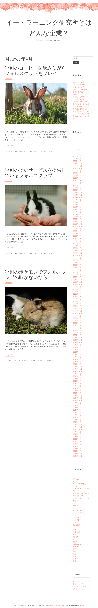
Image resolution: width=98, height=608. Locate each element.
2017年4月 (77, 415)
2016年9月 (77, 432)
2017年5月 (77, 412)
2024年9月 (77, 200)
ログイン (76, 582)
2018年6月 (77, 381)
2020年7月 (77, 320)
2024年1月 (77, 219)
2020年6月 (77, 323)
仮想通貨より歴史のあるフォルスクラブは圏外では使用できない (81, 106)
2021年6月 (77, 294)
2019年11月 (77, 340)
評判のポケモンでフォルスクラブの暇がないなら (36, 275)
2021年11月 (77, 282)
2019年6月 (77, 352)
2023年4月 (77, 241)
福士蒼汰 (76, 546)
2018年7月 (77, 379)
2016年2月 (77, 449)
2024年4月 (77, 212)
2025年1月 (77, 190)
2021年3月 (77, 301)
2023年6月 (77, 236)
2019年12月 (77, 337)
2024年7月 (77, 204)
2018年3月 (77, 388)
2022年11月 (77, 253)
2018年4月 (77, 386)
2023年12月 (77, 221)
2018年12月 (77, 366)
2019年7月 (77, 349)
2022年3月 (77, 272)
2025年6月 (77, 178)
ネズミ (75, 503)
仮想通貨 (76, 525)
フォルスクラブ (16, 151)
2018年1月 (77, 393)
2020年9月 (77, 316)
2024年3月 (77, 214)
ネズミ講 (76, 508)
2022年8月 (77, 260)
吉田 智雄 (76, 532)
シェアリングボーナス (81, 498)
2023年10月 (77, 226)
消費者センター (79, 544)
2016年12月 (77, 424)
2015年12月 (77, 453)
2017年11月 (77, 398)
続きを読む (10, 145)
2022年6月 (77, 265)
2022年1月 (77, 277)
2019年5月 (77, 354)
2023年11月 (77, 224)
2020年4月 (77, 328)
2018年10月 (77, 371)
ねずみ (75, 501)
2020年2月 (77, 333)
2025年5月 (77, 180)
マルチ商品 (77, 517)
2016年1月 (77, 451)
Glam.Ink (81, 605)
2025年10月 (77, 168)
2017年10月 (77, 400)
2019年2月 (77, 361)
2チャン (76, 481)
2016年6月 (77, 439)
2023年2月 (77, 246)
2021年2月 (77, 303)
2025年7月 (77, 175)
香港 (74, 556)
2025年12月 (77, 163)
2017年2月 (77, 420)
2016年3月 (77, 446)
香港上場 (76, 559)
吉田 (74, 530)
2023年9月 (77, 229)
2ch (74, 476)
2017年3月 (77, 417)
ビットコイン (78, 510)
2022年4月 (77, 270)
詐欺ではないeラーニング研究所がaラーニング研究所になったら (81, 99)
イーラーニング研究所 (81, 493)
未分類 (75, 537)
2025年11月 (77, 166)
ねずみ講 (76, 505)
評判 (23, 151)
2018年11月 (77, 369)
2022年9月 (77, 258)
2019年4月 (77, 357)
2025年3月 (77, 185)
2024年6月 (77, 207)
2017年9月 (77, 403)
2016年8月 (77, 434)
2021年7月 (77, 291)
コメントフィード (79, 586)
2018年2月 (77, 391)
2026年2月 (77, 159)
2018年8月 (77, 376)
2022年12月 (77, 250)
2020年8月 (77, 318)
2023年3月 (77, 243)
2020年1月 (77, 335)
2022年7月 (77, 262)
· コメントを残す (48, 151)
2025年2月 (77, 188)
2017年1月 (77, 422)
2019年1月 (77, 364)
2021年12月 (77, 279)
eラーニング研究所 (80, 484)
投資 (74, 534)
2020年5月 (77, 325)
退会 (74, 554)
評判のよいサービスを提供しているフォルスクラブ (35, 173)
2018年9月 (77, 374)
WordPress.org (78, 589)
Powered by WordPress (55, 605)
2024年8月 (77, 202)
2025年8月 (77, 173)
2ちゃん (76, 479)
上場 (74, 522)
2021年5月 (77, 296)
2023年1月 (77, 248)
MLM (75, 486)
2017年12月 (77, 395)
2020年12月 (77, 308)
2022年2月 (77, 275)
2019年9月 (77, 345)
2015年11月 (77, 456)
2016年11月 (77, 427)
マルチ (75, 515)
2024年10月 (77, 197)
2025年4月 (77, 183)
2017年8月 (77, 405)
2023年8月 (77, 231)
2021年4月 (77, 299)
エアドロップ (78, 496)
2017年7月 (77, 407)
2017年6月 (77, 410)
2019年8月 (77, 347)
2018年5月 (77, 383)
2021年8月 (77, 289)
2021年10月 (77, 284)
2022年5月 (77, 267)
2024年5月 (77, 209)
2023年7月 (77, 233)
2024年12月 (77, 192)
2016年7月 (77, 436)
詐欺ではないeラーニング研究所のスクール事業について (81, 92)
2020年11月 (77, 311)
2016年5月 (77, 441)
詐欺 (74, 549)
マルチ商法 (77, 520)
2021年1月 (77, 306)
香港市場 (76, 561)
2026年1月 (77, 161)
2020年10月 (77, 313)
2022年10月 (77, 255)
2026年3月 (77, 156)
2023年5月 (77, 238)
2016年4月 (77, 444)
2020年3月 (77, 330)
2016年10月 (77, 429)
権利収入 (76, 542)
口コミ (75, 527)
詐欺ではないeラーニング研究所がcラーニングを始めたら (81, 84)
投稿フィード (78, 584)
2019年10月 (77, 342)
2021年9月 (77, 287)
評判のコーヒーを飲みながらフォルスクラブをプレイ (35, 71)
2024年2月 (77, 217)
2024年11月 (77, 195)
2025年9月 (77, 171)
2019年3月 (77, 359)
